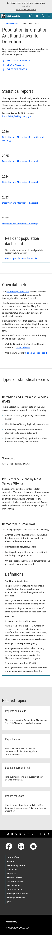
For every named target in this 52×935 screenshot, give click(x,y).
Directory (11, 873)
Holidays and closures (17, 893)
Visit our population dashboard (19, 258)
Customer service (15, 881)
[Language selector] (37, 16)
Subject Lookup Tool (35, 353)
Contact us (12, 869)
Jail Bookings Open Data (17, 291)
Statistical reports (18, 60)
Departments (13, 885)
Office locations (14, 889)
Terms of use (13, 857)
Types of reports (17, 69)
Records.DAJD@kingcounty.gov (16, 116)
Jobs (9, 901)
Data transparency (16, 865)
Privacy (10, 861)
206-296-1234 (23, 347)
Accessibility (11, 921)
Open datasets (15, 65)
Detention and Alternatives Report (19, 161)
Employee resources (16, 897)
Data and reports (10, 23)
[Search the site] (43, 16)
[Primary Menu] (49, 16)
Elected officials (14, 877)
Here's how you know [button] (26, 9)
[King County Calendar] (31, 16)
